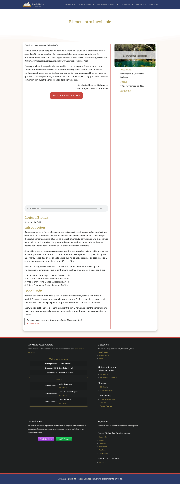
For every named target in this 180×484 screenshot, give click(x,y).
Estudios (140, 5)
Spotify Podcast (64, 439)
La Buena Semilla (106, 390)
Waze (101, 358)
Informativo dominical (106, 5)
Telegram (102, 443)
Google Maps (104, 355)
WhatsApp (103, 447)
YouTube (102, 450)
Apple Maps (103, 352)
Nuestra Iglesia (85, 5)
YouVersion (104, 374)
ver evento (62, 387)
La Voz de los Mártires (107, 399)
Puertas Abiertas (106, 406)
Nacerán (103, 403)
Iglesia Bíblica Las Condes (79, 478)
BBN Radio (103, 387)
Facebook (102, 437)
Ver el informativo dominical (66, 95)
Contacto (154, 5)
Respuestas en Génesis (108, 378)
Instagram (103, 440)
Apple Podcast (46, 439)
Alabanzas (126, 5)
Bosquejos (68, 5)
